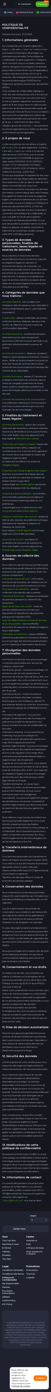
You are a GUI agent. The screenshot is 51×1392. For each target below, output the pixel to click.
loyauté (30, 1277)
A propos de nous (35, 1248)
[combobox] (39, 1220)
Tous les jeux (9, 1240)
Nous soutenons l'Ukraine (34, 1253)
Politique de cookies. (20, 1386)
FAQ (28, 1244)
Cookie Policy (8, 1300)
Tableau (6, 1252)
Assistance (31, 1240)
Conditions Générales (12, 1270)
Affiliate (6, 1297)
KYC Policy (7, 1304)
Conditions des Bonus (13, 1274)
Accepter (40, 1378)
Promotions (32, 1270)
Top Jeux (6, 1259)
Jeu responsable (10, 1283)
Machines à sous (10, 1244)
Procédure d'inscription (8, 1292)
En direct (6, 1248)
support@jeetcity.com (13, 1200)
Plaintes (6, 1287)
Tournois (30, 1274)
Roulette (6, 1255)
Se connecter (24, 4)
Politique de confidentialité (9, 1278)
